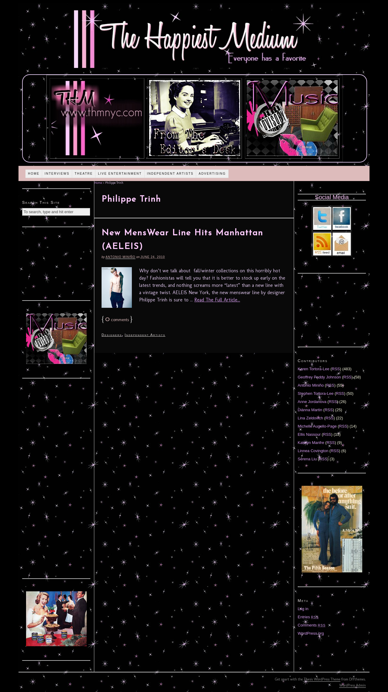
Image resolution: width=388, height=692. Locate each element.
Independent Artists (170, 173)
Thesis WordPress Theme (322, 679)
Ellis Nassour (309, 434)
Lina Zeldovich (310, 418)
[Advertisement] (56, 263)
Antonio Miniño (120, 257)
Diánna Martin (310, 410)
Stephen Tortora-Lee (315, 393)
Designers (112, 335)
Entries (308, 617)
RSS (336, 369)
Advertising (212, 173)
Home (33, 173)
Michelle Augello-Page (317, 426)
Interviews (57, 173)
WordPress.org (311, 633)
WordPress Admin (352, 685)
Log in (303, 608)
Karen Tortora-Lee (313, 369)
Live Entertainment (120, 173)
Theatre (84, 173)
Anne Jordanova (312, 401)
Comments (312, 625)
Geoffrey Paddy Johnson (319, 377)
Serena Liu (307, 459)
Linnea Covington (313, 450)
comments (117, 319)
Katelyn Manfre (311, 442)
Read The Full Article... (217, 300)
